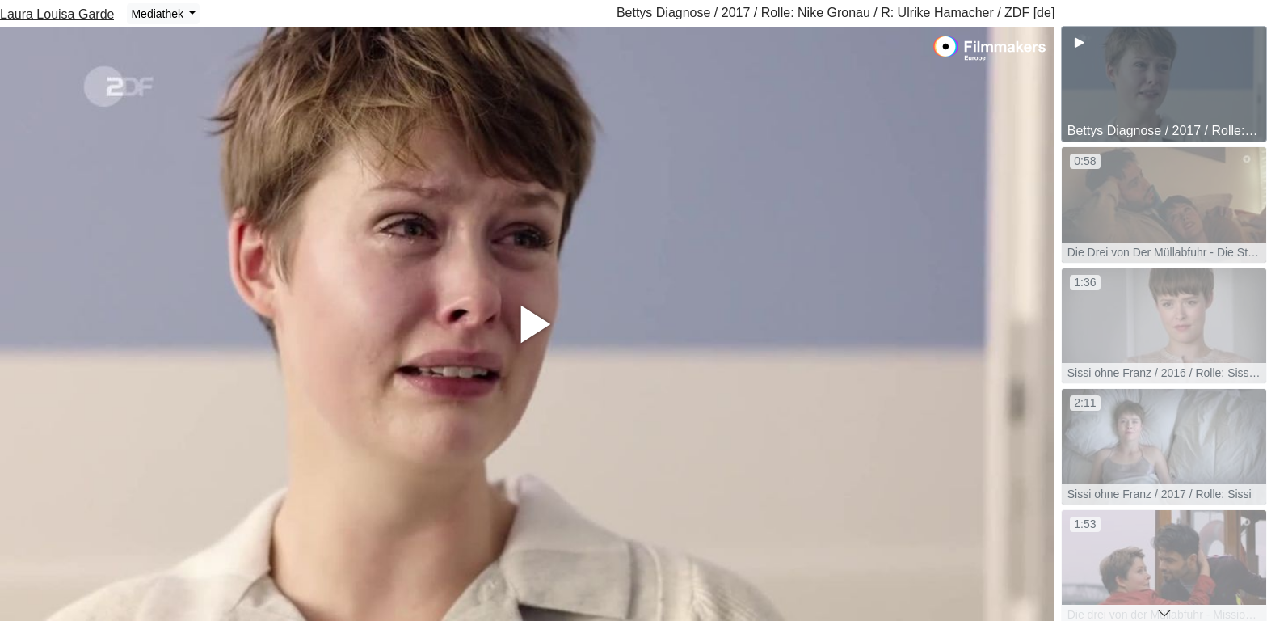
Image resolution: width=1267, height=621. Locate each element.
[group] (1164, 84)
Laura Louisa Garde (57, 14)
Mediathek (158, 13)
